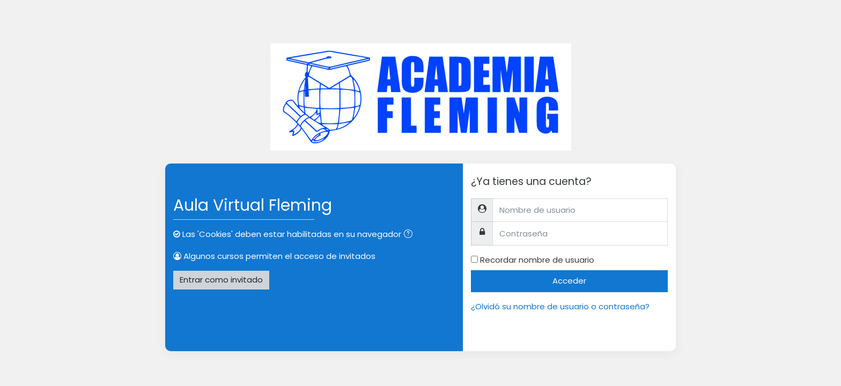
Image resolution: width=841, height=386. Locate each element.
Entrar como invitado (221, 279)
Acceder (569, 280)
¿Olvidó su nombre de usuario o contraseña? (560, 306)
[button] (410, 235)
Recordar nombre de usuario (537, 259)
